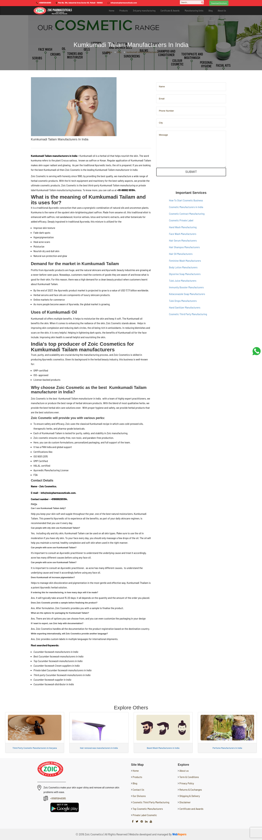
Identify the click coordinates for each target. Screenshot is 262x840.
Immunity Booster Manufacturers (186, 287)
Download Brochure (219, 3)
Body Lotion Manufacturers (183, 267)
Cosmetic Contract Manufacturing (187, 213)
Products (123, 10)
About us (184, 770)
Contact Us (138, 789)
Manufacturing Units (194, 10)
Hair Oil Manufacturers (181, 253)
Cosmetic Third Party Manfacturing (150, 802)
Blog (210, 10)
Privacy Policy (186, 783)
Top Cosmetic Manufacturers (147, 808)
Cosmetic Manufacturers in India (186, 207)
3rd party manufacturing (144, 10)
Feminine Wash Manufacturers (185, 260)
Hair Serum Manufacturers (183, 240)
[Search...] (192, 2)
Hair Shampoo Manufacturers (184, 247)
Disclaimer (185, 802)
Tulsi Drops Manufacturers (183, 300)
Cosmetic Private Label (181, 220)
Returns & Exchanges (190, 789)
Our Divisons (139, 795)
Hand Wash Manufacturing (183, 227)
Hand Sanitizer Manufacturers (184, 307)
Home (111, 10)
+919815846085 (45, 2)
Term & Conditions (189, 777)
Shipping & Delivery (189, 795)
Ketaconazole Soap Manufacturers (187, 293)
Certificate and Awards (191, 808)
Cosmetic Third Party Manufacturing (188, 314)
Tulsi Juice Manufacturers (182, 280)
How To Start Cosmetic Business (186, 200)
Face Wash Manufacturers (182, 233)
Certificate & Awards (170, 10)
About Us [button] (222, 10)
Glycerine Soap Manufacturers (185, 274)
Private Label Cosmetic (144, 815)
